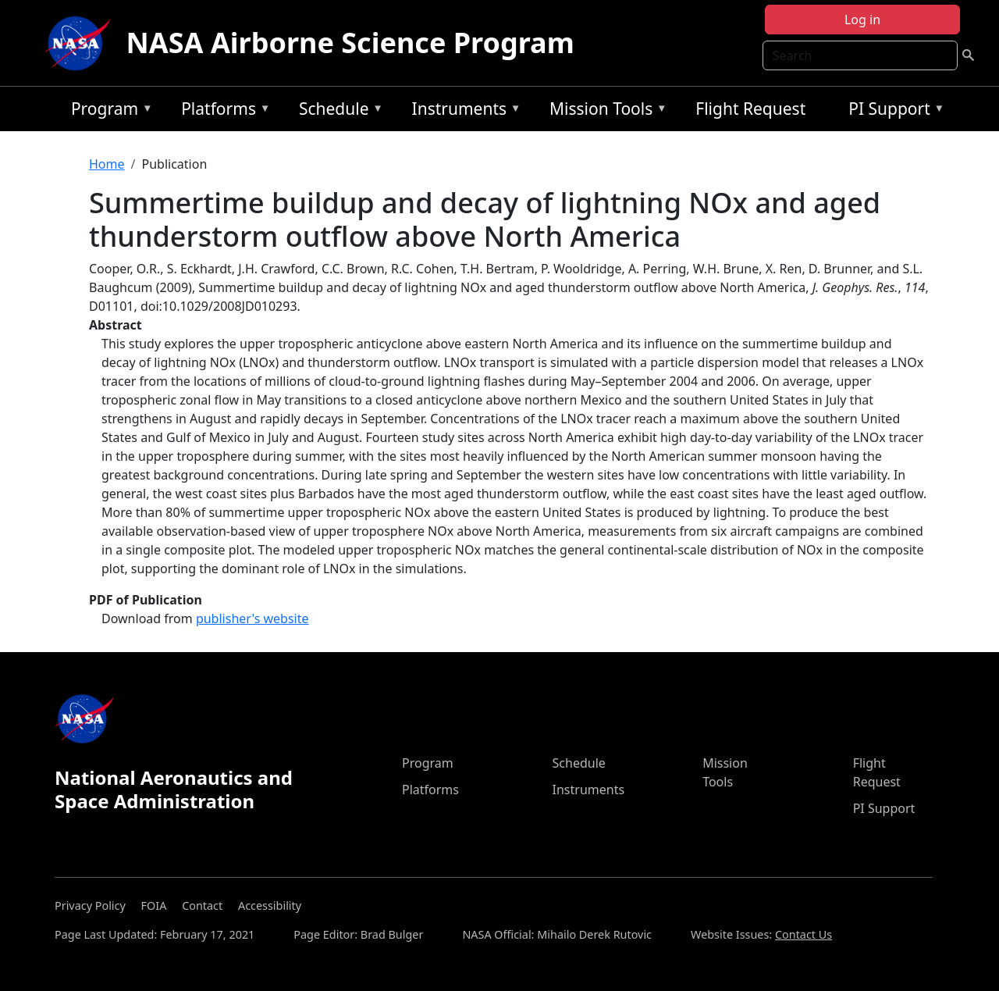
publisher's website (252, 618)
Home (107, 164)
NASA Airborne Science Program (350, 42)
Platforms (221, 111)
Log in (862, 19)
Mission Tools (604, 111)
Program (108, 111)
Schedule (337, 111)
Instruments (462, 111)
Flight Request (750, 108)
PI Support (892, 111)
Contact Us (803, 934)
